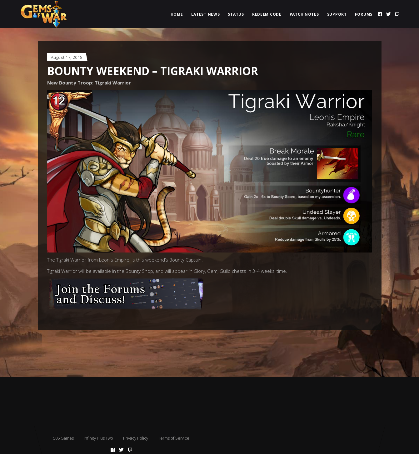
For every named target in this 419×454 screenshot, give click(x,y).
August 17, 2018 (66, 57)
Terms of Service (173, 438)
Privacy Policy (135, 438)
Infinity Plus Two (98, 438)
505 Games (63, 438)
